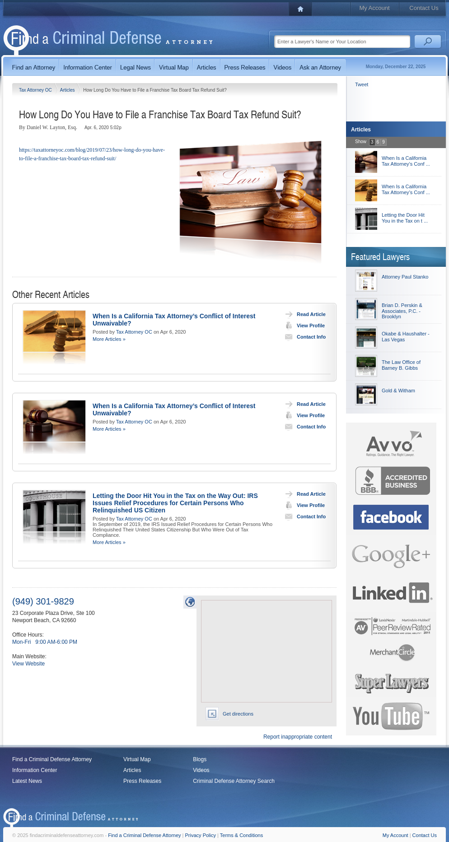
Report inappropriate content (297, 737)
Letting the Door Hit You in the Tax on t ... (405, 217)
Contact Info (303, 337)
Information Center (34, 770)
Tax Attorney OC (36, 90)
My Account (374, 8)
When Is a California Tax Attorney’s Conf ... (406, 161)
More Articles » (109, 339)
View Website (28, 664)
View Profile (303, 325)
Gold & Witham (398, 390)
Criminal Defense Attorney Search (234, 781)
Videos (201, 770)
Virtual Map (136, 759)
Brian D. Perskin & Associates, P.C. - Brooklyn (402, 310)
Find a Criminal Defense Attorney (52, 759)
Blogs (199, 759)
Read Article (303, 314)
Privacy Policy (200, 835)
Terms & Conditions (241, 835)
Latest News (27, 781)
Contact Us (423, 8)
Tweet (361, 84)
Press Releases (142, 781)
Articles (68, 90)
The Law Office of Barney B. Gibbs (401, 365)
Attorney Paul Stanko (405, 276)
